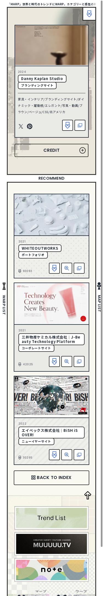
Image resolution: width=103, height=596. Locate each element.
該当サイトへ (79, 125)
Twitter (20, 127)
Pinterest (29, 127)
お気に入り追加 (68, 125)
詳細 (66, 268)
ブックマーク (89, 14)
